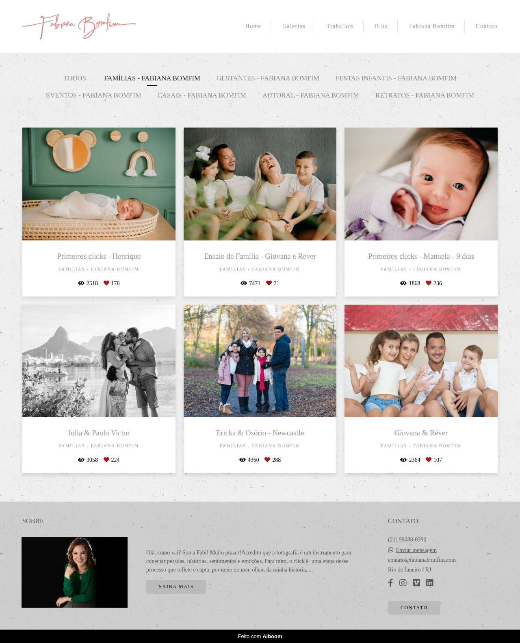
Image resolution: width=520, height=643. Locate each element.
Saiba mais (176, 586)
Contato (487, 26)
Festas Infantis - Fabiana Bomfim (396, 78)
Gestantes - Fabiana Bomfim (268, 78)
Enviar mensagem (416, 550)
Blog (381, 26)
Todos (74, 78)
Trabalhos (340, 26)
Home (253, 26)
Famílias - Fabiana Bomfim (152, 78)
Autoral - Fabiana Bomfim (310, 95)
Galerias (294, 26)
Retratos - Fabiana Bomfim (424, 95)
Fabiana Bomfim (432, 26)
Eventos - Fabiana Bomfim (93, 95)
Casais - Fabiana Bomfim (202, 95)
